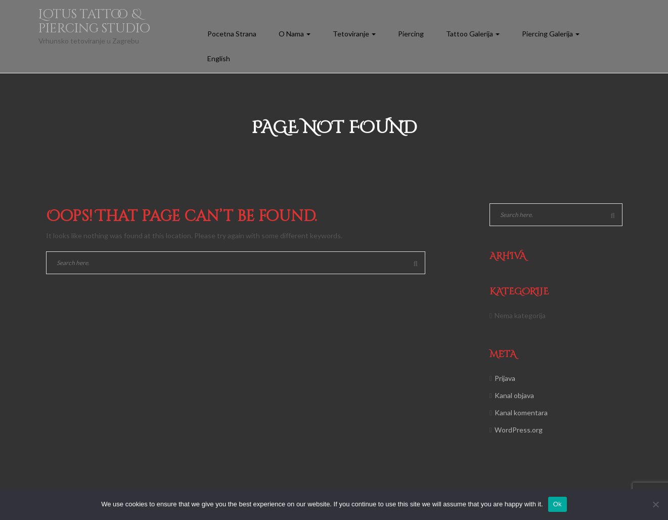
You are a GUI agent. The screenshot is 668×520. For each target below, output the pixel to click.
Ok (557, 504)
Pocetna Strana (231, 33)
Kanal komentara (521, 412)
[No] (655, 504)
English (218, 58)
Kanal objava (514, 395)
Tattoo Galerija (473, 33)
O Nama (294, 33)
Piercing (411, 33)
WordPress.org (519, 429)
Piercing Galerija (551, 33)
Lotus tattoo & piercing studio (94, 21)
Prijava (505, 378)
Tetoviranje (354, 33)
